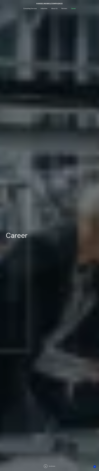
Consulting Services (30, 8)
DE (94, 466)
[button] (45, 466)
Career (73, 8)
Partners (64, 8)
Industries (44, 8)
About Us (54, 8)
